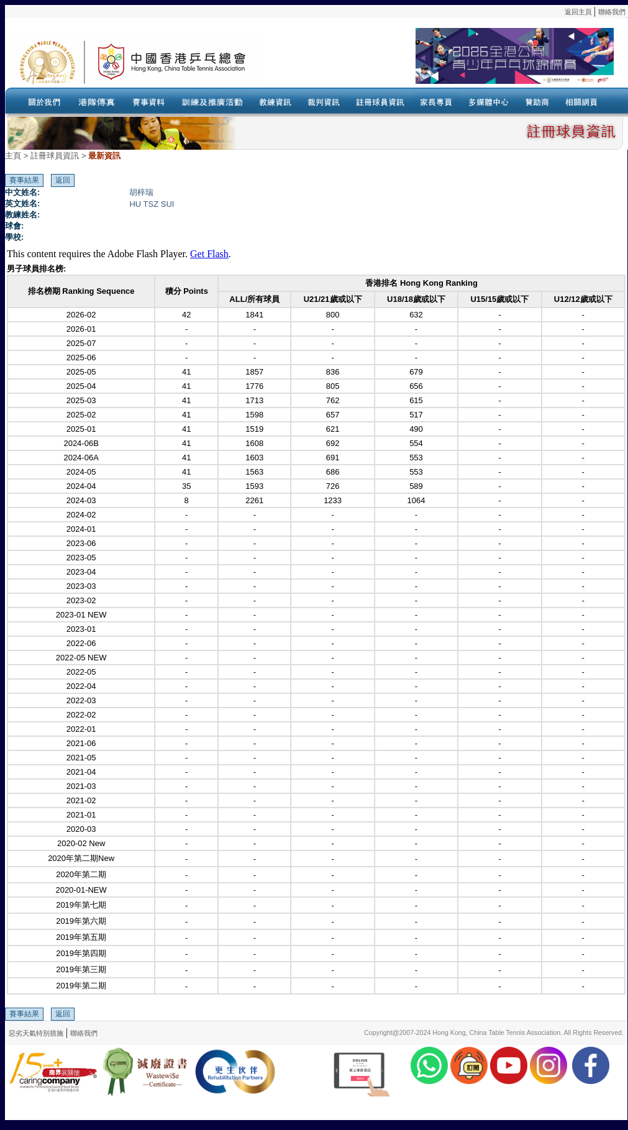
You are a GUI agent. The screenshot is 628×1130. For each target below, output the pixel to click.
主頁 (13, 155)
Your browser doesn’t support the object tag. (437, 61)
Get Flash (209, 253)
